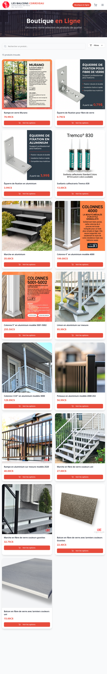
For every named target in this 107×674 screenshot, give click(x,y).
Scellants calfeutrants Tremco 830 (73, 183)
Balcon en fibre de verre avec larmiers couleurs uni (26, 613)
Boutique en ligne (81, 5)
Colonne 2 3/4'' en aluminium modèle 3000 (24, 396)
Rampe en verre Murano (15, 112)
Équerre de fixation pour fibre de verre (75, 112)
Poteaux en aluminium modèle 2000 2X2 (76, 396)
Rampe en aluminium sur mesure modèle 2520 (26, 466)
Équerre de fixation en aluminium (20, 183)
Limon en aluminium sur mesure (72, 325)
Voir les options (27, 123)
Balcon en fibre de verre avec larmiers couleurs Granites (79, 539)
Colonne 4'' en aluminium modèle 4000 (75, 254)
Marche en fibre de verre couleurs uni (75, 466)
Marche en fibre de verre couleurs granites (24, 537)
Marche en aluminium (14, 254)
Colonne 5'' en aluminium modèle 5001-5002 (25, 325)
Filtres (96, 45)
